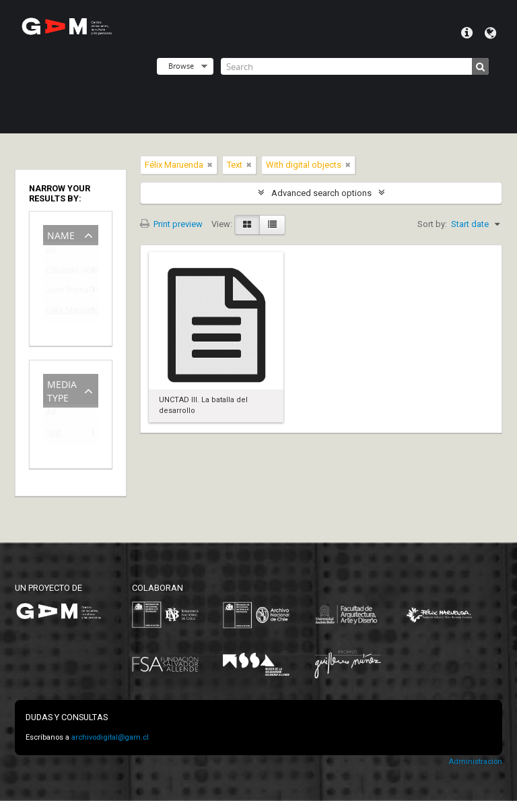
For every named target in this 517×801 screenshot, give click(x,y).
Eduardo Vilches (61, 272)
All (51, 253)
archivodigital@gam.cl (110, 737)
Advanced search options (321, 193)
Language (490, 33)
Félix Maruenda (61, 312)
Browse (181, 66)
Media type (62, 390)
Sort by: (432, 224)
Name (61, 234)
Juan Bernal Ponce (61, 292)
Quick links (467, 33)
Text (53, 435)
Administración (475, 761)
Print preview (171, 224)
